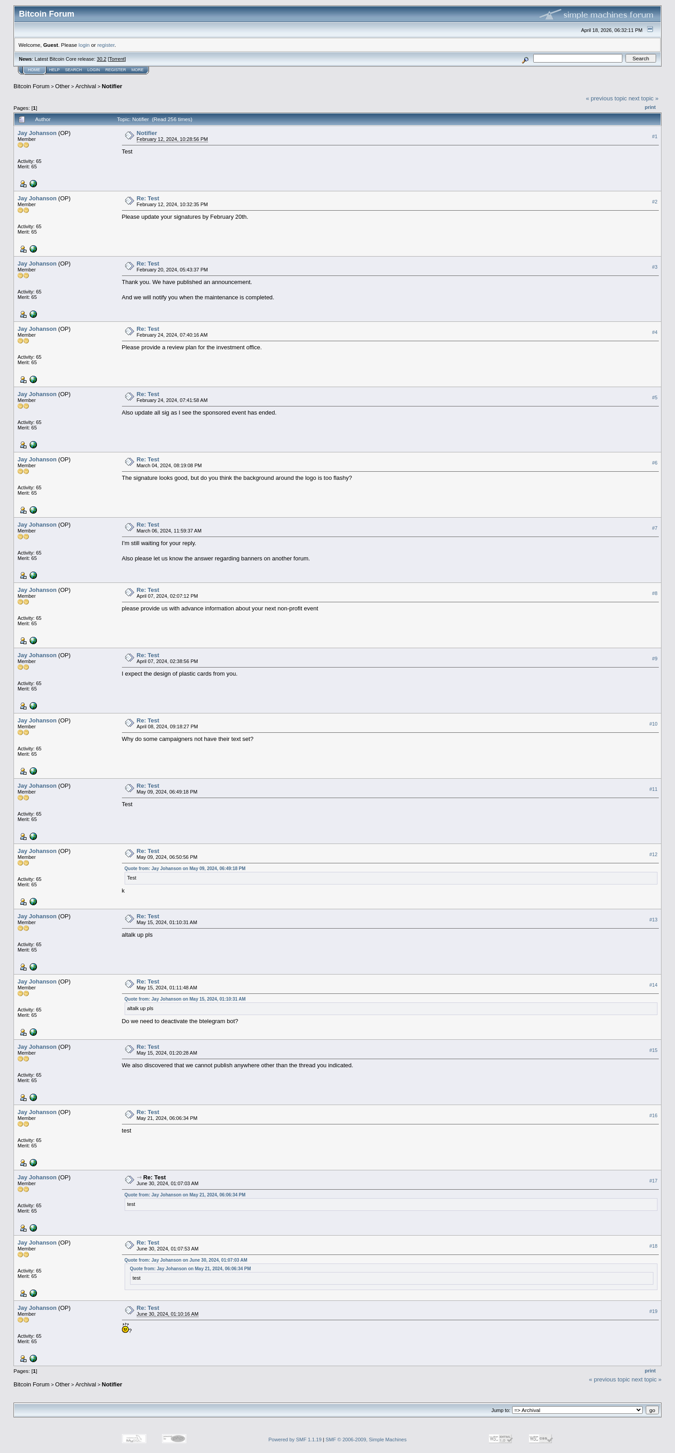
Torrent (117, 59)
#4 (654, 332)
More (137, 70)
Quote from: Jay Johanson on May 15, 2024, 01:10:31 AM (185, 999)
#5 (654, 397)
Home (34, 70)
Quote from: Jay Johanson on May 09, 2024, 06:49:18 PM (185, 868)
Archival (85, 86)
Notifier (112, 86)
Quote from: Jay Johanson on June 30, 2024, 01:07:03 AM (186, 1260)
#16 (653, 1115)
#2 (654, 201)
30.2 (101, 59)
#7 (654, 528)
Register (115, 70)
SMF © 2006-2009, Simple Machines (366, 1439)
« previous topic (606, 98)
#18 (653, 1246)
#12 (653, 854)
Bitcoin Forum (32, 86)
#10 (653, 723)
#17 (653, 1180)
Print (650, 107)
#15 (653, 1050)
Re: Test (148, 198)
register (105, 45)
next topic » (644, 98)
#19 (653, 1311)
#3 (654, 267)
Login (93, 70)
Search (73, 70)
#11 (653, 789)
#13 (653, 919)
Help (54, 70)
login (84, 45)
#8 (654, 593)
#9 (654, 658)
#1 (654, 136)
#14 (653, 985)
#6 (654, 462)
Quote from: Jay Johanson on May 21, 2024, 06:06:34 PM (185, 1194)
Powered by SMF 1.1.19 (295, 1439)
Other (62, 86)
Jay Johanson (37, 133)
